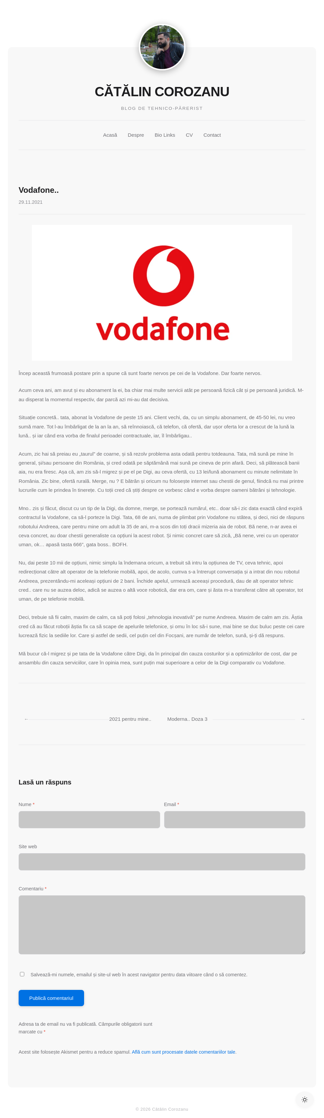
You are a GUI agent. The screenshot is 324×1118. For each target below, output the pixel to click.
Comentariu (33, 888)
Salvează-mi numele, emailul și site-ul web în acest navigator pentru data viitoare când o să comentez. (139, 974)
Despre (136, 135)
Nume (27, 804)
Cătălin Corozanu (162, 91)
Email (171, 804)
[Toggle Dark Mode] (304, 1099)
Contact (212, 135)
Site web (28, 846)
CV (189, 135)
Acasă (110, 135)
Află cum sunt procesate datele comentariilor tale (183, 1052)
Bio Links (165, 135)
